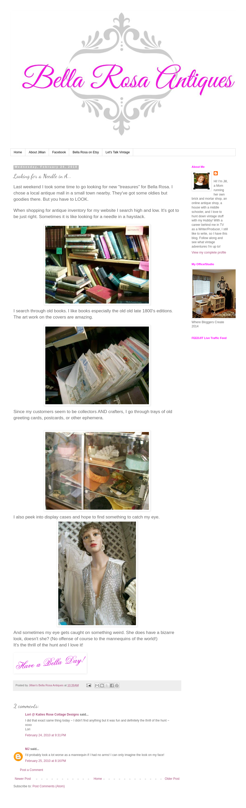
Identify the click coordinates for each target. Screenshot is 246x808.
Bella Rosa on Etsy (86, 152)
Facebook (59, 152)
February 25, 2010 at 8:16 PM (45, 761)
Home (18, 152)
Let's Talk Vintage (118, 152)
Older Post (172, 779)
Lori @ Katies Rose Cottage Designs (52, 714)
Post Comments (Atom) (48, 786)
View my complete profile (209, 252)
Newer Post (23, 779)
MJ (27, 749)
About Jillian (37, 152)
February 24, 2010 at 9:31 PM (45, 735)
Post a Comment (31, 770)
